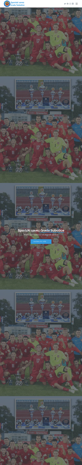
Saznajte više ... (41, 241)
